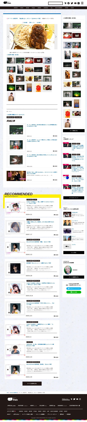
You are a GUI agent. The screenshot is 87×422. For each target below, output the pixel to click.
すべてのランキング (73, 197)
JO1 (73, 228)
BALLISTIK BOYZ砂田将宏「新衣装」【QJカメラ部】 (41, 367)
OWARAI (16, 7)
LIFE (48, 413)
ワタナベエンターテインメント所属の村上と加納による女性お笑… (78, 240)
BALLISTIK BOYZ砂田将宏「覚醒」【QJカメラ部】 (40, 245)
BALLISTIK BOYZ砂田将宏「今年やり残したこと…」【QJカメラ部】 (40, 306)
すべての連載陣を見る (74, 275)
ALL (51, 7)
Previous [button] (64, 269)
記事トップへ (32, 24)
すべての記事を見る (32, 386)
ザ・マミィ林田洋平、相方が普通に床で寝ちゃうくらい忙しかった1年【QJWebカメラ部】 (42, 158)
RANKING (46, 7)
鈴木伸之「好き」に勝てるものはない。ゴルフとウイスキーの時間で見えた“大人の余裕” (42, 175)
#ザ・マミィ (10, 113)
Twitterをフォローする (73, 287)
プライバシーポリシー (52, 416)
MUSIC (21, 7)
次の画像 (39, 24)
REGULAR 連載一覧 (14, 395)
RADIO (39, 413)
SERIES (39, 7)
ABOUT (9, 416)
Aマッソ (73, 236)
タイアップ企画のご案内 (27, 416)
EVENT (72, 7)
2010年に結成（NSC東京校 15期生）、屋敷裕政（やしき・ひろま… (78, 224)
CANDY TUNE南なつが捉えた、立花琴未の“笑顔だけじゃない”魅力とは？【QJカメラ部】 (40, 286)
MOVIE (27, 7)
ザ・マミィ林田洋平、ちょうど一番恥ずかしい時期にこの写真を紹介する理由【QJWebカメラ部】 (42, 143)
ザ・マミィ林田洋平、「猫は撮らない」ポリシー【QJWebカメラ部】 (30, 19)
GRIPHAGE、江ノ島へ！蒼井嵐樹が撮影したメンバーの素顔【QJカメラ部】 (40, 347)
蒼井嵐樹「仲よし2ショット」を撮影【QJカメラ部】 (40, 266)
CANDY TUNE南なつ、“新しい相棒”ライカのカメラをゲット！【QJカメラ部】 (41, 205)
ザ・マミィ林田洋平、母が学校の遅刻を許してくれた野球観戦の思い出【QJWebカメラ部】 (42, 128)
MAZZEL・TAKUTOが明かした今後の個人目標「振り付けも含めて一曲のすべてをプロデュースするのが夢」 (78, 190)
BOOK (44, 413)
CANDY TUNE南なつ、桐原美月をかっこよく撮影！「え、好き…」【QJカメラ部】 (40, 327)
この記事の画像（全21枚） (13, 57)
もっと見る (73, 252)
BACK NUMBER (58, 7)
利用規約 (69, 416)
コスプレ (74, 244)
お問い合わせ (16, 416)
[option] (73, 269)
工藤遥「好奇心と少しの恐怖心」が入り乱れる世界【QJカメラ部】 (40, 225)
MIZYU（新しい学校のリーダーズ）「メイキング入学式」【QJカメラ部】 (78, 180)
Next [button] (81, 269)
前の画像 (24, 24)
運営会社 (62, 416)
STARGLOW (74, 212)
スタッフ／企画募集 (40, 416)
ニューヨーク (75, 220)
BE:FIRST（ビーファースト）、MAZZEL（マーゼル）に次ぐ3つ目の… (78, 216)
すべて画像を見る (74, 130)
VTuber (33, 7)
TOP (7, 395)
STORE (66, 7)
